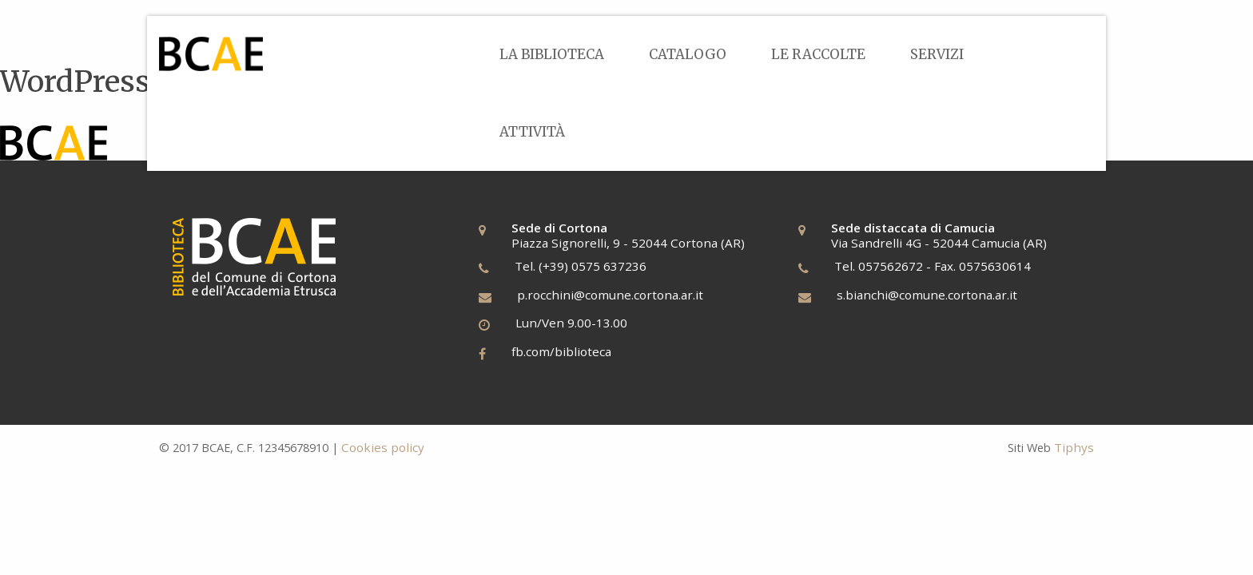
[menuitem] (552, 54)
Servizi (937, 54)
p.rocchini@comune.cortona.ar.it (610, 295)
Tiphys (1074, 447)
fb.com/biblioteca (561, 351)
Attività (532, 132)
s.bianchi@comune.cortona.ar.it (927, 295)
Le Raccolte (818, 54)
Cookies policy (382, 447)
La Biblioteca (551, 54)
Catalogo (687, 54)
